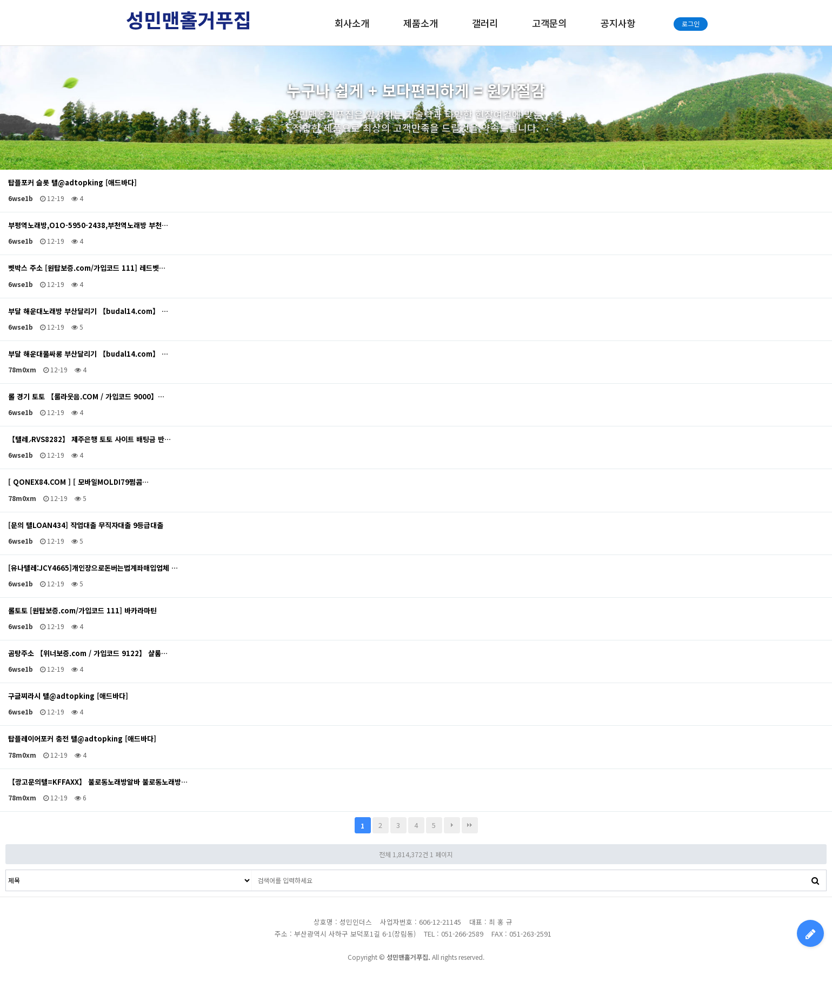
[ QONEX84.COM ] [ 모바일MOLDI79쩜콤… (78, 482)
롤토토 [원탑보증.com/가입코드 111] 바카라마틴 (82, 611)
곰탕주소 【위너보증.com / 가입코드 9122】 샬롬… (88, 653)
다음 (452, 825)
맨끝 (470, 825)
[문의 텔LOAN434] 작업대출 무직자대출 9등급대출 (85, 525)
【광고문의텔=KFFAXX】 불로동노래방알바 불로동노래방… (98, 782)
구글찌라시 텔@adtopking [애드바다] (68, 696)
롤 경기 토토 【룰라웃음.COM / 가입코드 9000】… (86, 397)
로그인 (691, 23)
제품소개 (420, 23)
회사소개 (352, 23)
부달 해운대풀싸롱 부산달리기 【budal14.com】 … (88, 354)
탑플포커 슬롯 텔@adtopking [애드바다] (72, 183)
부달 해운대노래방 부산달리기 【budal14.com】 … (88, 311)
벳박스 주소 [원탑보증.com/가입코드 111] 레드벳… (86, 268)
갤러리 (485, 23)
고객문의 (549, 23)
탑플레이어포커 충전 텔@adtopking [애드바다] (82, 739)
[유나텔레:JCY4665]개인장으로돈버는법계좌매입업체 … (93, 568)
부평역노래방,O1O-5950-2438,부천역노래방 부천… (88, 225)
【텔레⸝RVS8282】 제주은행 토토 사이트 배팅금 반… (89, 439)
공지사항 (618, 23)
